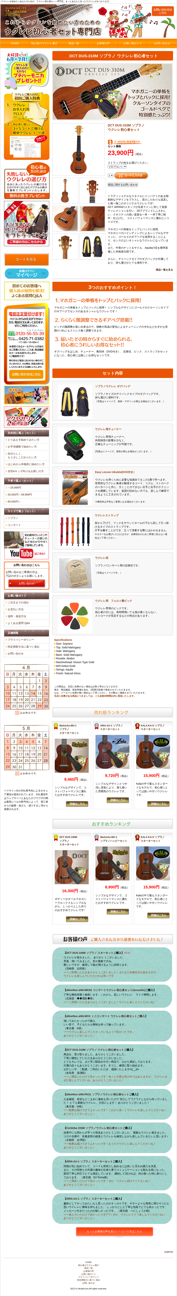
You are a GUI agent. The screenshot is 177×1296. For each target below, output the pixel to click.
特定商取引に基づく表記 (88, 1280)
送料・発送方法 (17, 616)
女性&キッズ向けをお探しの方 (26, 471)
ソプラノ (13, 517)
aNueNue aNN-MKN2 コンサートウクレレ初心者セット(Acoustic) (105, 990)
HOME (15, 43)
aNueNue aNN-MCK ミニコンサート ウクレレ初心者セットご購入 (105, 1016)
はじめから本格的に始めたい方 (26, 464)
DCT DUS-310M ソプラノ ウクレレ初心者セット (95, 1049)
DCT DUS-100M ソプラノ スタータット (89, 952)
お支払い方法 (16, 609)
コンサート (14, 524)
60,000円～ (14, 501)
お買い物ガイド (132, 43)
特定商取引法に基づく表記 (23, 646)
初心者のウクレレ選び (44, 43)
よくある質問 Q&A (19, 623)
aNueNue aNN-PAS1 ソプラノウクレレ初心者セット (97, 1094)
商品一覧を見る (164, 270)
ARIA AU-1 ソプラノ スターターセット (89, 1161)
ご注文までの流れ (18, 602)
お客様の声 (103, 43)
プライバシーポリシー (21, 639)
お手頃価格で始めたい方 (22, 446)
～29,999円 (14, 487)
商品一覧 (73, 43)
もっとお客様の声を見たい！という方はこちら (114, 1231)
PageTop (168, 1251)
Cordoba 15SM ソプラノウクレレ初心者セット (94, 1128)
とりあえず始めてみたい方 (23, 439)
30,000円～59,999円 (20, 494)
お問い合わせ (162, 43)
